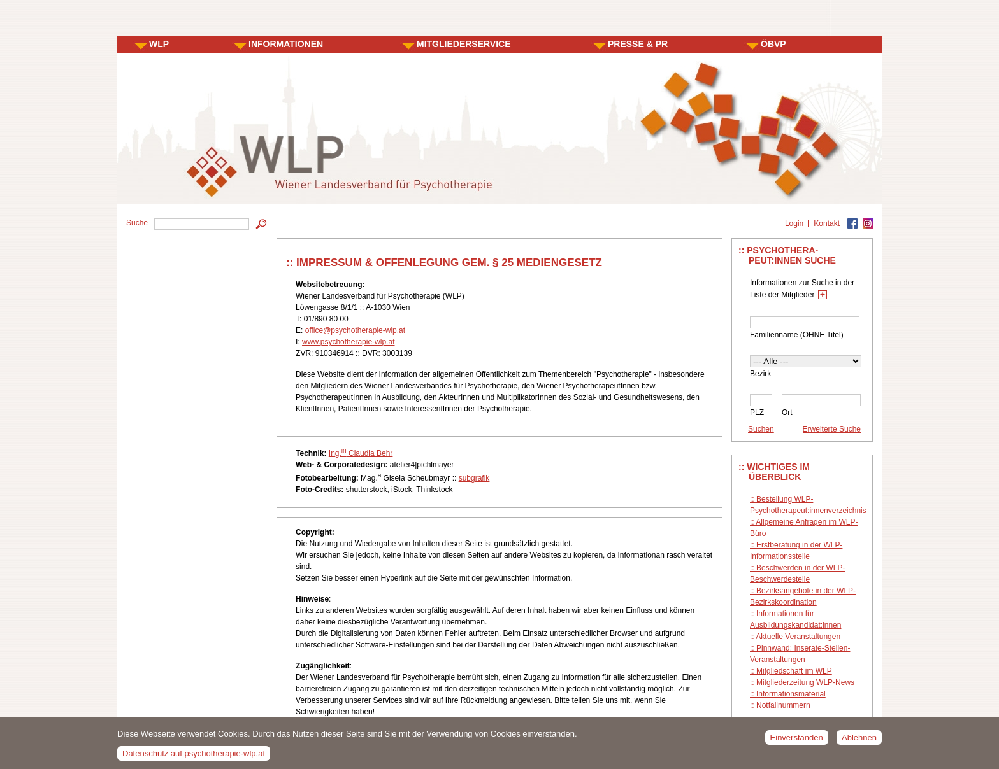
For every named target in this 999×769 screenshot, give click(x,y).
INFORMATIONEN (285, 44)
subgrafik (474, 478)
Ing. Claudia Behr (361, 453)
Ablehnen (859, 740)
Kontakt (827, 223)
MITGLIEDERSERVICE (464, 44)
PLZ (757, 412)
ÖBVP (773, 44)
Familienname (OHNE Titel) (797, 334)
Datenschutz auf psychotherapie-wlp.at (193, 756)
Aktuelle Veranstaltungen (798, 636)
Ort (787, 412)
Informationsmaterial (791, 693)
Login (794, 223)
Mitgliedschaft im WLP (794, 671)
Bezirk (760, 373)
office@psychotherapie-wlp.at (355, 330)
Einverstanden (796, 740)
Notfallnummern (783, 705)
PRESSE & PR (638, 44)
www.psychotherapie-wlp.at (348, 341)
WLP (159, 44)
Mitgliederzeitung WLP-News (805, 682)
